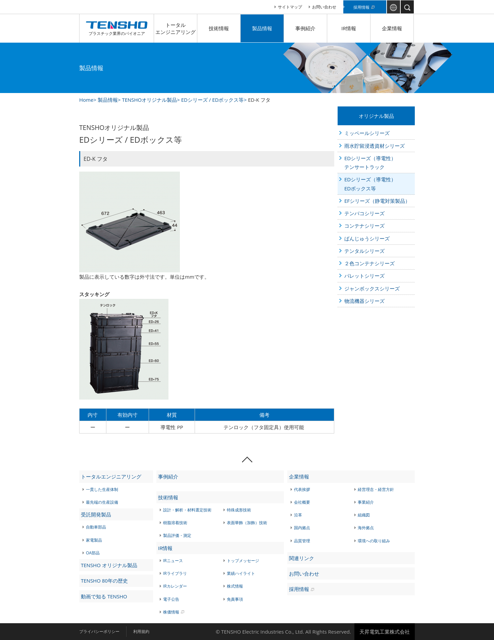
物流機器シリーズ (364, 301)
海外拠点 (366, 528)
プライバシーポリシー (99, 631)
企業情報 (392, 28)
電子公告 (171, 599)
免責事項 (235, 599)
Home (86, 99)
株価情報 (171, 612)
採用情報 (361, 7)
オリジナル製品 (376, 115)
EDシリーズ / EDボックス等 (212, 99)
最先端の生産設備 (102, 502)
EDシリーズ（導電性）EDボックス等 (370, 183)
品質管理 (302, 541)
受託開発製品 (96, 514)
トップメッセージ (243, 560)
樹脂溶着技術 (175, 522)
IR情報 (348, 28)
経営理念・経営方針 (376, 489)
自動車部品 (96, 527)
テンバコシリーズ (364, 213)
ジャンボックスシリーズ (372, 288)
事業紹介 (366, 502)
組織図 (364, 515)
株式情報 (235, 586)
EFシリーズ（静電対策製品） (377, 200)
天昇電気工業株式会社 (384, 631)
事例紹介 (305, 28)
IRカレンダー (175, 586)
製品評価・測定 (177, 535)
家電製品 (94, 540)
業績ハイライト (241, 573)
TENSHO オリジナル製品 (109, 565)
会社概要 (302, 502)
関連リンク (301, 558)
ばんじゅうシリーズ (367, 238)
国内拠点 (302, 528)
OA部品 (93, 553)
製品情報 (262, 28)
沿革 (298, 515)
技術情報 (219, 28)
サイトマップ (290, 7)
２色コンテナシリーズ (369, 263)
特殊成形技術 (239, 510)
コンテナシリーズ (364, 225)
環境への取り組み (374, 541)
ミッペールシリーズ (367, 133)
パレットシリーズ (364, 275)
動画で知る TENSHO (104, 596)
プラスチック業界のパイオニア (117, 28)
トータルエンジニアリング (175, 28)
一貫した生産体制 (102, 489)
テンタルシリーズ (364, 250)
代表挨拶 (302, 489)
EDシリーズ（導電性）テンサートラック (370, 162)
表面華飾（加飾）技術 (247, 522)
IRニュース (173, 560)
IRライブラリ (175, 573)
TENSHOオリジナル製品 (149, 99)
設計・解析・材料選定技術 (187, 510)
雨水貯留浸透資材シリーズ (374, 145)
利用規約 (141, 631)
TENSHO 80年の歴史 (104, 580)
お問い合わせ (324, 7)
